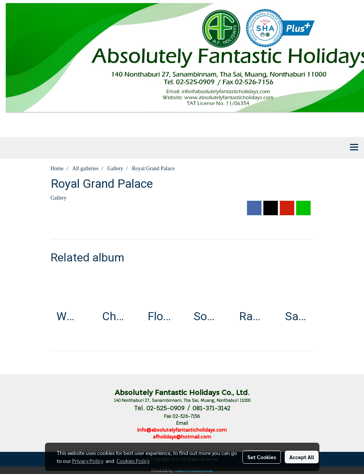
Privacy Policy (87, 460)
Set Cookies (261, 456)
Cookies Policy (133, 460)
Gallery (59, 198)
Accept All (301, 456)
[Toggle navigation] (354, 147)
